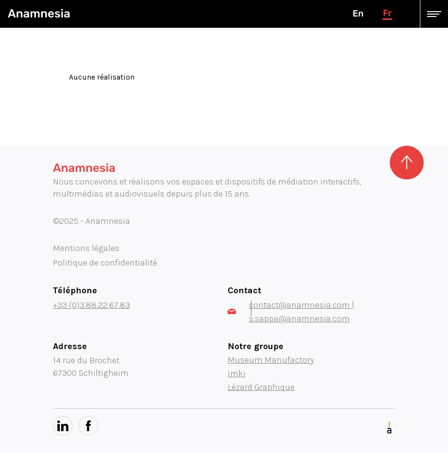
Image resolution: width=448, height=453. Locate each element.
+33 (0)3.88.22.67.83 (91, 305)
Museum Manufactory (271, 359)
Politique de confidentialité (105, 262)
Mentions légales (86, 248)
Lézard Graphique (261, 387)
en (357, 13)
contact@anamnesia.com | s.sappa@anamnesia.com (291, 312)
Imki (237, 373)
